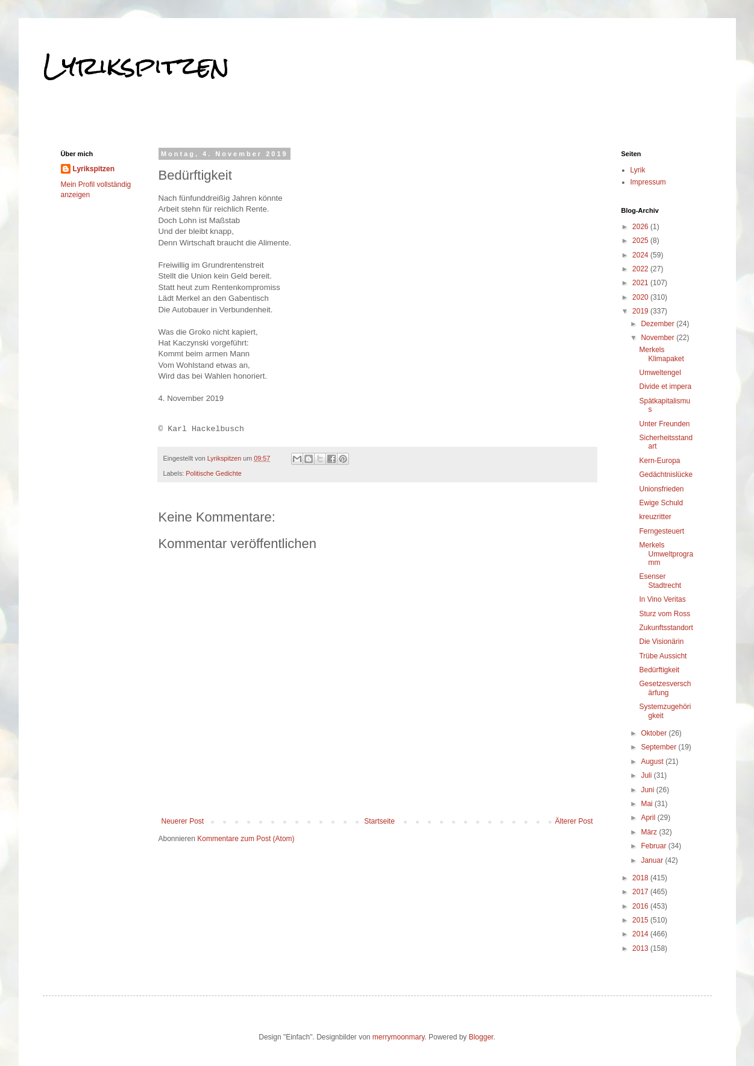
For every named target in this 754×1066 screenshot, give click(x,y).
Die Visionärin (661, 641)
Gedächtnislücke (666, 474)
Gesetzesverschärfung (665, 688)
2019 (641, 311)
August (653, 761)
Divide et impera (665, 386)
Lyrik (638, 170)
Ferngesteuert (661, 531)
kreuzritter (655, 516)
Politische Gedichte (213, 473)
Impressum (648, 182)
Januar (653, 860)
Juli (647, 775)
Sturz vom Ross (664, 614)
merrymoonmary (398, 1037)
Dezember (658, 324)
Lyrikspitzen (136, 65)
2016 (641, 906)
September (659, 747)
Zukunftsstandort (666, 627)
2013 (641, 948)
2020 (641, 297)
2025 (641, 240)
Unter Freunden (664, 424)
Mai (648, 804)
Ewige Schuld (661, 503)
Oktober (654, 733)
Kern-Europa (659, 460)
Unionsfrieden (661, 489)
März (650, 832)
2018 (641, 878)
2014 (641, 934)
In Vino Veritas (662, 599)
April (649, 817)
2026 (641, 226)
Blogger (481, 1037)
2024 (641, 255)
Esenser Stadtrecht (660, 580)
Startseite (379, 821)
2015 (641, 920)
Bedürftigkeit (659, 670)
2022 (641, 269)
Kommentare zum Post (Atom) (245, 838)
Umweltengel (659, 372)
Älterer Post (574, 821)
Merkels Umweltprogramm (666, 554)
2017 (641, 892)
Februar (654, 846)
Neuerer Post (183, 821)
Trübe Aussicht (662, 656)
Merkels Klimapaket (661, 353)
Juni (648, 790)
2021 (641, 283)
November (658, 337)
